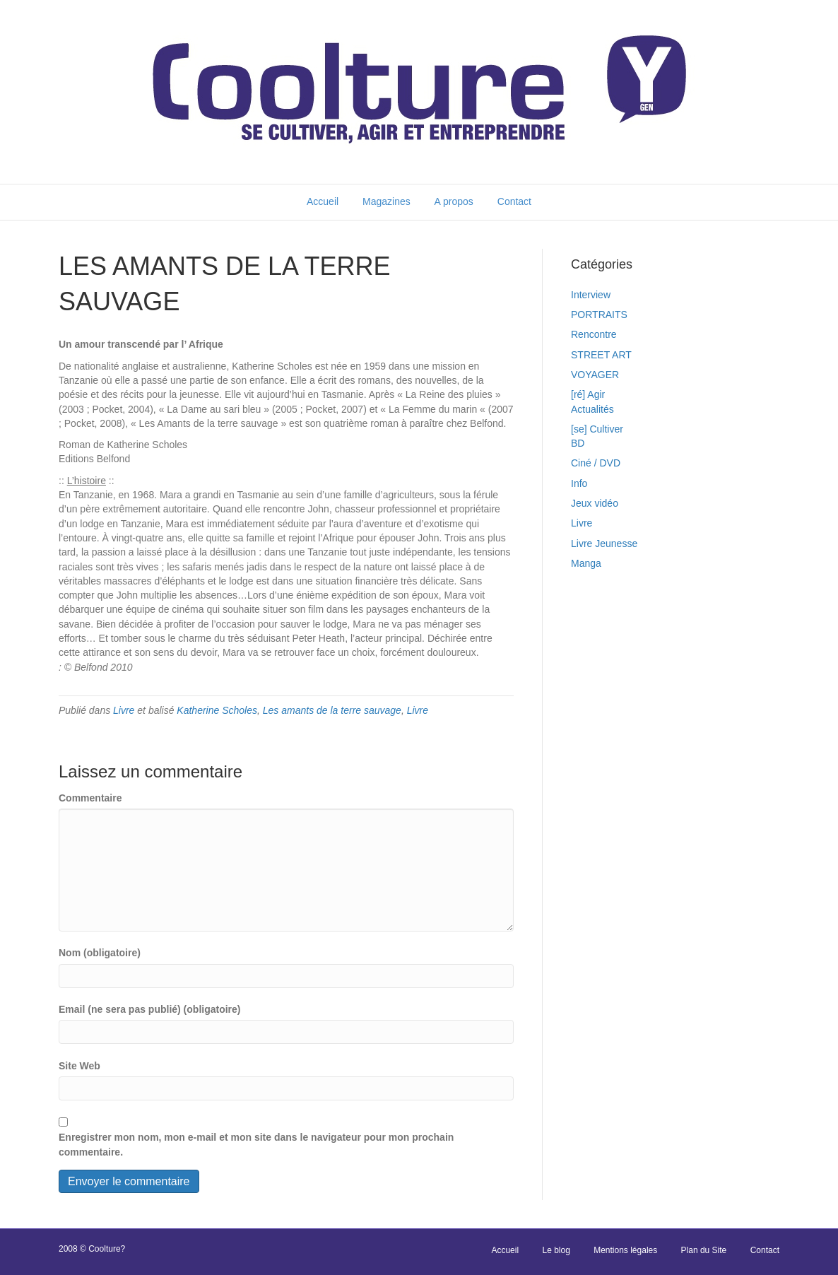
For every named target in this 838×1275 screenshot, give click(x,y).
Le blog (556, 1250)
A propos (454, 201)
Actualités (592, 409)
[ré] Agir (588, 394)
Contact (514, 201)
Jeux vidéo (594, 503)
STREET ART (601, 354)
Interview (590, 294)
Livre (123, 710)
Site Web (79, 1065)
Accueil (322, 201)
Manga (586, 563)
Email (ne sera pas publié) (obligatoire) (150, 1009)
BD (577, 443)
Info (579, 483)
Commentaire (90, 798)
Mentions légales (625, 1250)
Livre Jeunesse (604, 543)
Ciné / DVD (595, 463)
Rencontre (594, 334)
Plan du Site (704, 1250)
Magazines (386, 201)
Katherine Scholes (217, 710)
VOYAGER (595, 374)
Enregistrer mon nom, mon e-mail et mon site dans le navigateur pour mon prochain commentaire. (256, 1144)
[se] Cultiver (597, 429)
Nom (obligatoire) (100, 952)
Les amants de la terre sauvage (332, 710)
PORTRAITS (599, 314)
